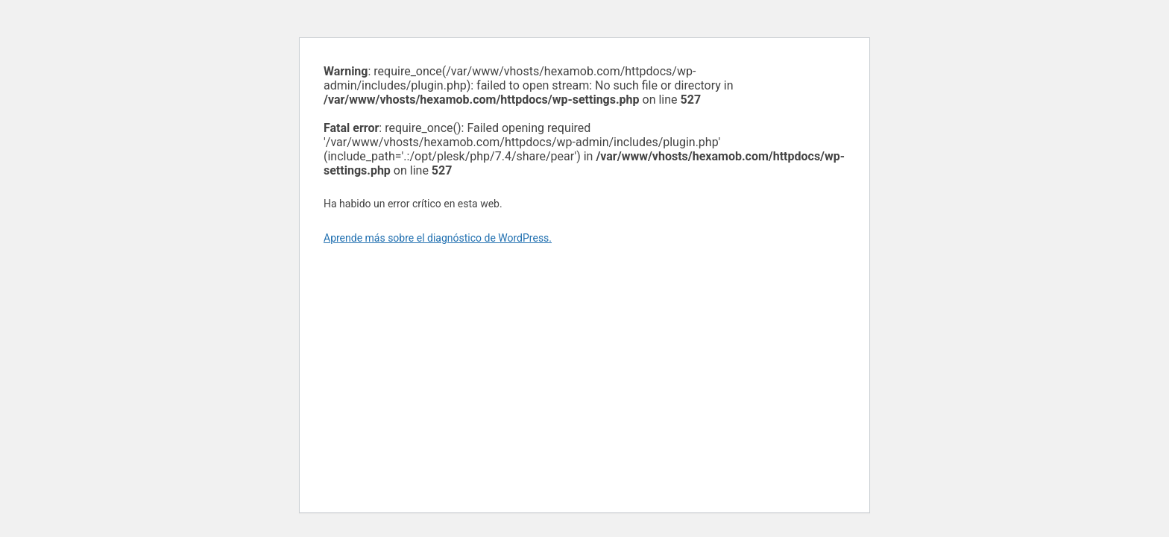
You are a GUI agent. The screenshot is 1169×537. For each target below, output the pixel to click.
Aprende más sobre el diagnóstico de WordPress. (438, 238)
